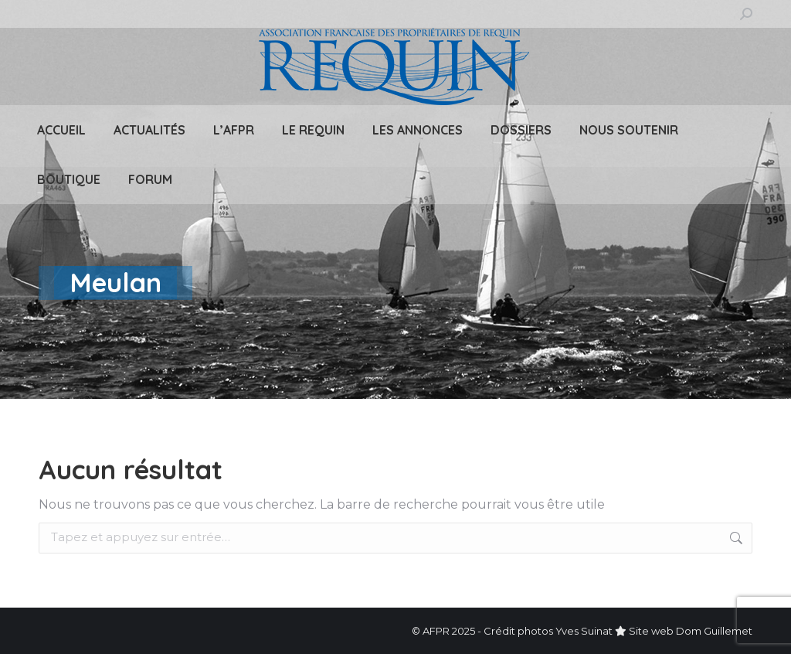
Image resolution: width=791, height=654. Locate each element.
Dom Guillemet (714, 631)
